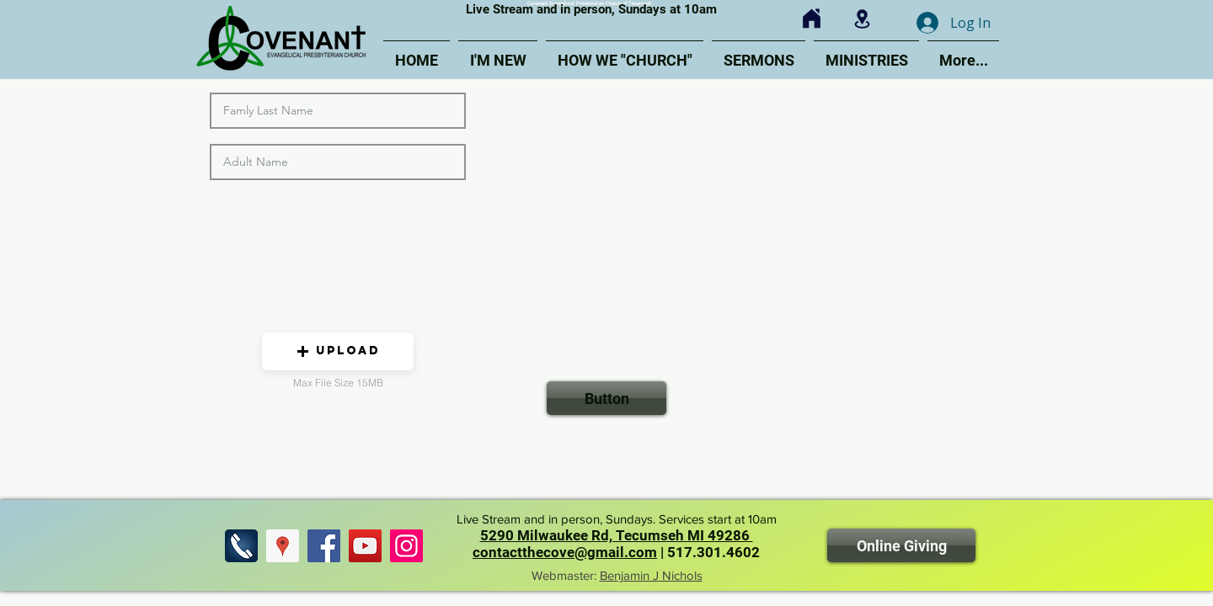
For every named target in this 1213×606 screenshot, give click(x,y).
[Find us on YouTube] (365, 545)
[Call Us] (241, 545)
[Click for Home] (811, 18)
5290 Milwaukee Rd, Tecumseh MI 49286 (616, 535)
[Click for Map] (862, 18)
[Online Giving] (901, 545)
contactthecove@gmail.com (565, 552)
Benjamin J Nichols (651, 575)
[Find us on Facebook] (323, 545)
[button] (338, 351)
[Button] (606, 398)
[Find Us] (282, 545)
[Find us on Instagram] (406, 545)
